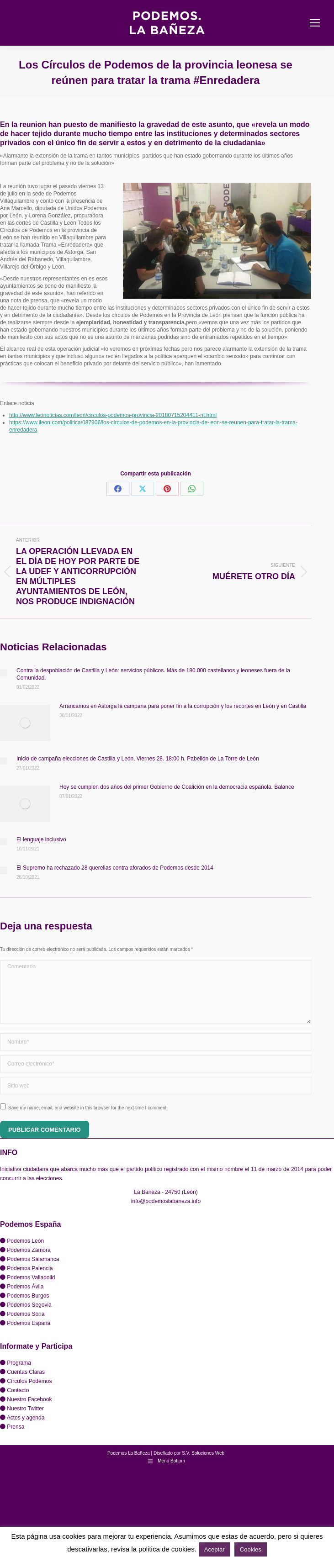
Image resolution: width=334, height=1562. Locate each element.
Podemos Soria (25, 1314)
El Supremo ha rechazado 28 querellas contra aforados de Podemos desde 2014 (114, 868)
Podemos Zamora (28, 1250)
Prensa (15, 1427)
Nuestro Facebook (29, 1399)
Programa (19, 1363)
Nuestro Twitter (25, 1408)
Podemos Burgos (28, 1296)
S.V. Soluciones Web (203, 1453)
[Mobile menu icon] (314, 22)
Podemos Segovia (29, 1305)
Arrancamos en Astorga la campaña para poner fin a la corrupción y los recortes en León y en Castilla (182, 706)
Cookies (250, 1549)
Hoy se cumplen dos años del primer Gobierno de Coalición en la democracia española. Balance (176, 787)
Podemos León (25, 1241)
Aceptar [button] (214, 1549)
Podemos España (28, 1323)
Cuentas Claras (26, 1372)
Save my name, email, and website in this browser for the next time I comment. (88, 1107)
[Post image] (3, 672)
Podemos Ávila (25, 1286)
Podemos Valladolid (31, 1277)
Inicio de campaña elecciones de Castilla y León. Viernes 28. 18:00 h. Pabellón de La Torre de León (137, 758)
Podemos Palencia (30, 1268)
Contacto (18, 1390)
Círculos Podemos (29, 1381)
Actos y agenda (26, 1417)
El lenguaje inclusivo (41, 839)
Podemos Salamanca (33, 1259)
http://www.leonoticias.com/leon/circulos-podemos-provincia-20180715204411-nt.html (113, 415)
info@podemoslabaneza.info (166, 1201)
